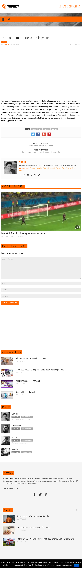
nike (39, 129)
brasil (34, 129)
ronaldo (46, 129)
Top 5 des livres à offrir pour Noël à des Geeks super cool (39, 369)
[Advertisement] (20, 33)
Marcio (15, 449)
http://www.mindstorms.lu (21, 419)
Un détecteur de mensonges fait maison (34, 527)
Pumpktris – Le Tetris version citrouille (33, 516)
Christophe (16, 426)
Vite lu (4, 42)
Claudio (6, 45)
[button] (9, 20)
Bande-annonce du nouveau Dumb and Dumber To (41, 152)
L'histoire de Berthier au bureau (41, 145)
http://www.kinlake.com (20, 443)
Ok (76, 565)
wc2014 (54, 129)
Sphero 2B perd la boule (25, 392)
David (14, 437)
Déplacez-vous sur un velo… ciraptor (30, 358)
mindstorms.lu (24, 168)
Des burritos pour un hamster (27, 381)
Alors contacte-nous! (10, 489)
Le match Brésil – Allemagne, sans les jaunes (24, 233)
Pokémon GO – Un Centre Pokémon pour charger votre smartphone (45, 538)
